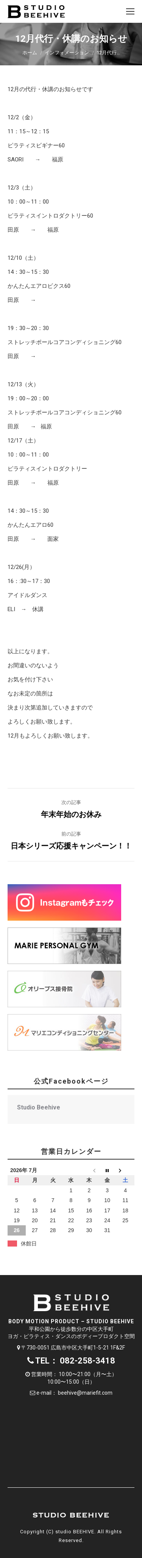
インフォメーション (67, 52)
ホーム (29, 52)
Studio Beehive (38, 1107)
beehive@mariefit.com (85, 1393)
